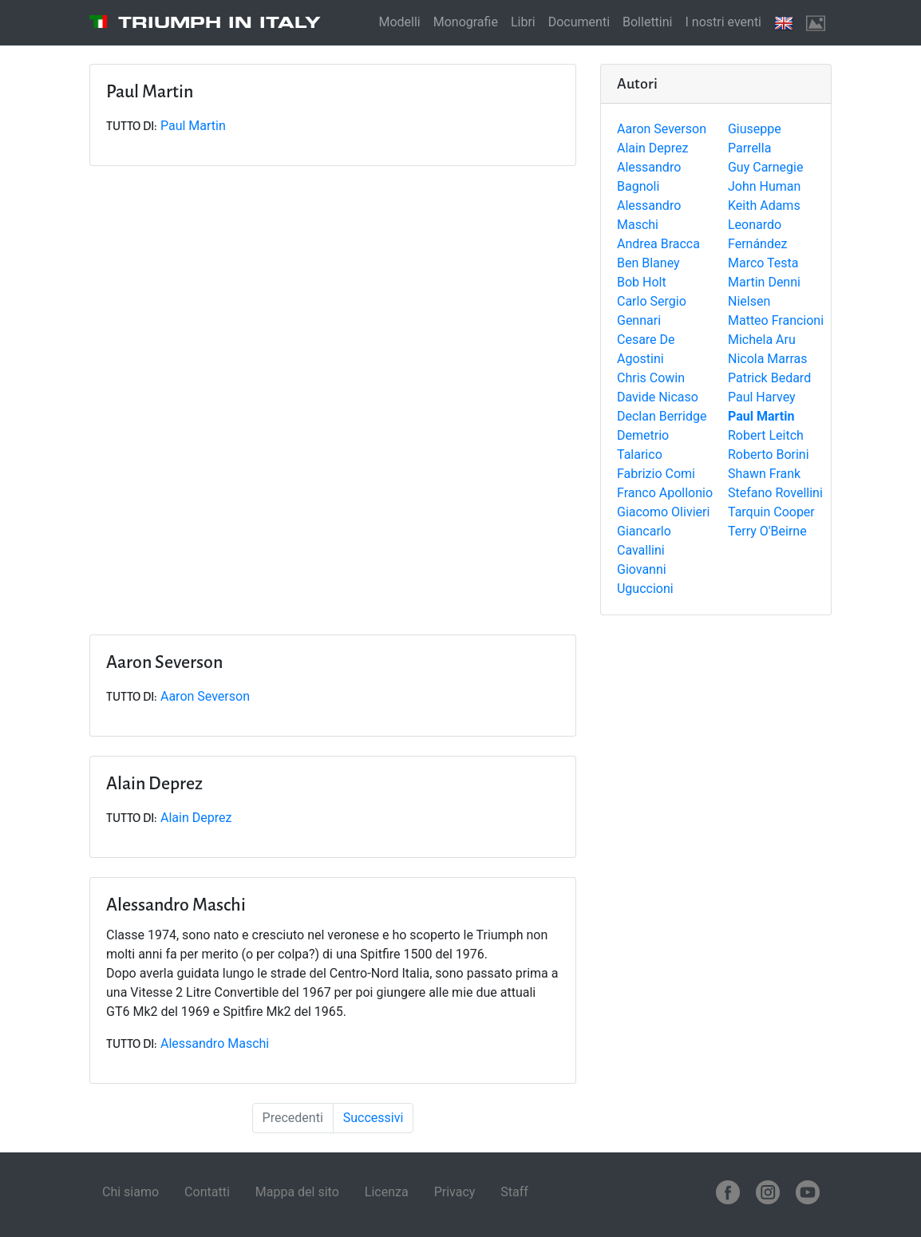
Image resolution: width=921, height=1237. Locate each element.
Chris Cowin (651, 377)
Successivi (373, 1117)
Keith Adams (764, 205)
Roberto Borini (768, 454)
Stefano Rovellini (775, 492)
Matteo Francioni (776, 320)
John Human (764, 186)
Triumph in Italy (219, 22)
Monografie (465, 22)
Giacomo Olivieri (663, 512)
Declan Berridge (661, 416)
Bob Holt (641, 282)
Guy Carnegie (765, 167)
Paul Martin (193, 125)
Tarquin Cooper (771, 512)
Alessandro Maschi (214, 1043)
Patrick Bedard (769, 377)
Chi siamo (130, 1191)
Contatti (207, 1191)
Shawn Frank (764, 473)
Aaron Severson (661, 128)
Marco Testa (763, 263)
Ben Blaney (648, 263)
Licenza (387, 1191)
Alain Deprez (652, 148)
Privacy (455, 1191)
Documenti (579, 22)
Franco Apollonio (665, 492)
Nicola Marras (768, 358)
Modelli (399, 22)
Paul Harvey (762, 397)
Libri (523, 22)
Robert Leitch (766, 435)
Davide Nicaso (657, 397)
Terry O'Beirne (767, 531)
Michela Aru (762, 339)
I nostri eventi (723, 22)
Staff (514, 1191)
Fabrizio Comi (656, 473)
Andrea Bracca (658, 243)
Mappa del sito (297, 1191)
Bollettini (647, 22)
